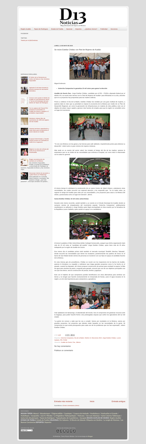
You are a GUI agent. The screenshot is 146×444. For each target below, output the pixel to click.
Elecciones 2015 (97, 338)
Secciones (114, 29)
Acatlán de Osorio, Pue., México (71, 342)
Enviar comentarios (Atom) (71, 405)
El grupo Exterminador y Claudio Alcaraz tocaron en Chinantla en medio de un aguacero (39, 140)
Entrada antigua (118, 401)
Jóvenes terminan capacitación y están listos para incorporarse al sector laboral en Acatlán (39, 130)
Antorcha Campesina (67, 338)
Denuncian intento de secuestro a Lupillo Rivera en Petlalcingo (39, 173)
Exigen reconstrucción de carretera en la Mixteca (37, 160)
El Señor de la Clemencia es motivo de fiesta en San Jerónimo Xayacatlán (39, 79)
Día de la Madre (79, 338)
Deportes (78, 29)
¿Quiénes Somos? (91, 29)
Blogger (90, 436)
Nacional (69, 29)
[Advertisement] (91, 36)
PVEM (65, 340)
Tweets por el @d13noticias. (29, 40)
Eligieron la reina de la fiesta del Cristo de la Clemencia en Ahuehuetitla (38, 150)
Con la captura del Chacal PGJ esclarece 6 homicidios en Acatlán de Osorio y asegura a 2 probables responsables (39, 110)
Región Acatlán (26, 29)
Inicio (92, 401)
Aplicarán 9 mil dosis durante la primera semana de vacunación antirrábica (38, 89)
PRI (61, 340)
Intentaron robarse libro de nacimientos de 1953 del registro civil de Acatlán (39, 120)
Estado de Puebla (57, 29)
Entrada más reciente (63, 401)
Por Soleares (64, 420)
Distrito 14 (88, 338)
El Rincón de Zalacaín (78, 420)
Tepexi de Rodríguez (41, 29)
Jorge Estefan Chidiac (109, 338)
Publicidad (103, 29)
